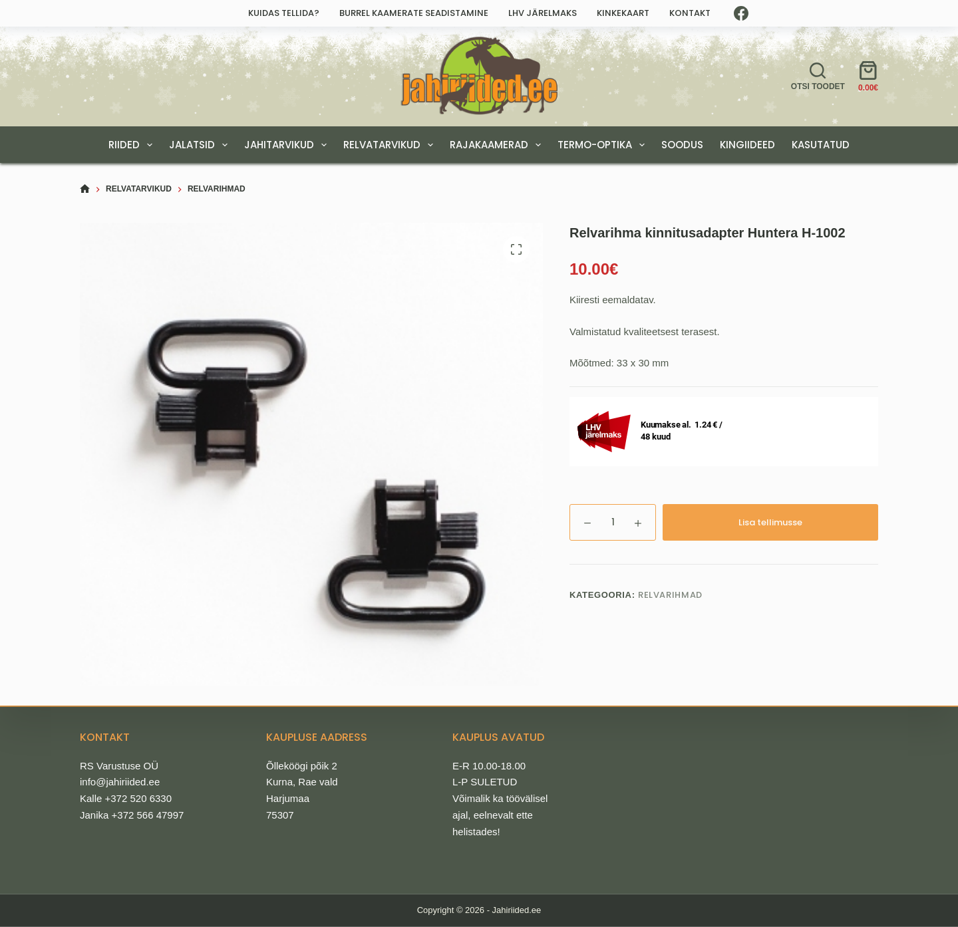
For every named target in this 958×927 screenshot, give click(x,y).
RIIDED (133, 145)
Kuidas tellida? (283, 13)
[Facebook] (741, 13)
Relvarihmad (670, 595)
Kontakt (690, 13)
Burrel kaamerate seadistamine (413, 13)
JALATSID (201, 145)
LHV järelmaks (542, 13)
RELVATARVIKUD (390, 145)
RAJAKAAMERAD (498, 145)
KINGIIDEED (747, 145)
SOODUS (682, 145)
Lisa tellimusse (770, 522)
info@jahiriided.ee (120, 781)
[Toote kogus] (612, 522)
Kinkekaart (623, 13)
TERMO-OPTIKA (604, 145)
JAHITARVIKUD (288, 145)
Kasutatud (821, 145)
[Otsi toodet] (818, 76)
